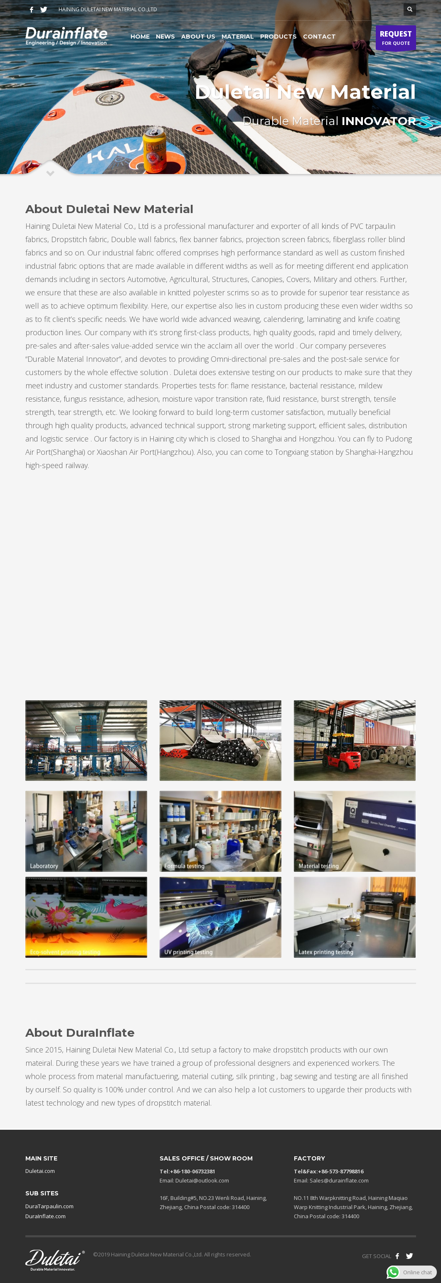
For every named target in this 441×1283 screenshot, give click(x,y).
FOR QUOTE (396, 39)
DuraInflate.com (45, 1216)
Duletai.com (40, 1171)
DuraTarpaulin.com (49, 1206)
